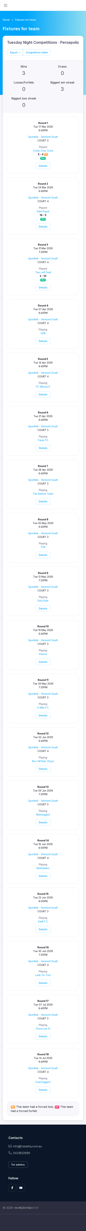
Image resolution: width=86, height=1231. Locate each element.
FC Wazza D (43, 386)
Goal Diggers (43, 1081)
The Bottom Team (43, 493)
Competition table (37, 52)
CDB (43, 333)
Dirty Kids (43, 600)
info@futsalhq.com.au (25, 1146)
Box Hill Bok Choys (43, 761)
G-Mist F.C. (43, 707)
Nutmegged (43, 814)
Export (14, 52)
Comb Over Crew (43, 150)
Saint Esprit (43, 211)
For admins (18, 1164)
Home (6, 19)
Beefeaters (43, 868)
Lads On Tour (43, 975)
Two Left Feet (43, 272)
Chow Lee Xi (43, 1028)
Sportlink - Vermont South (43, 136)
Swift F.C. (43, 921)
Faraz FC (43, 440)
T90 (43, 547)
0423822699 (19, 1153)
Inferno (43, 654)
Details (43, 165)
